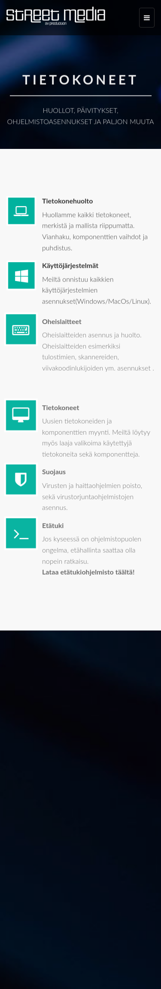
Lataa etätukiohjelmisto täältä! (88, 573)
